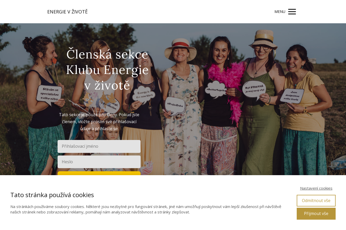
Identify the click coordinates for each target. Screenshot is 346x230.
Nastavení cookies (316, 188)
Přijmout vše (316, 213)
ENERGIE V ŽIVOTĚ (67, 11)
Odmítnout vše (316, 200)
